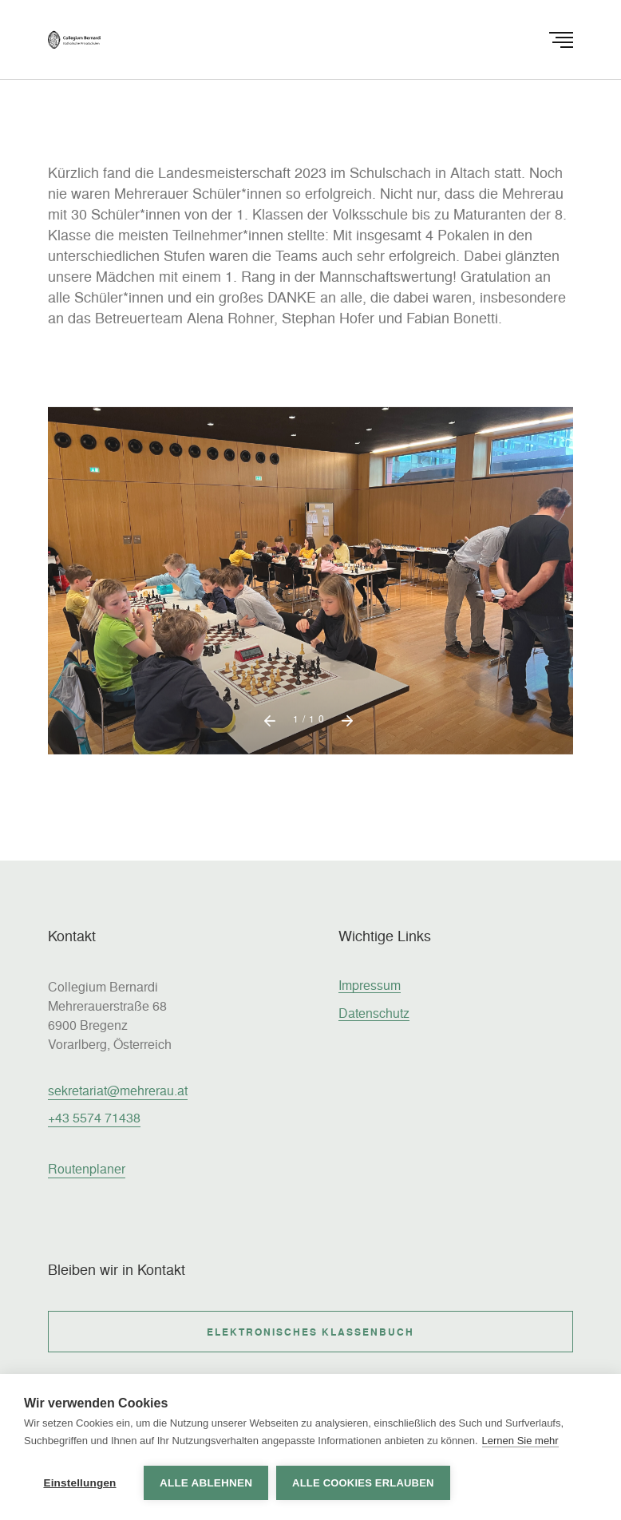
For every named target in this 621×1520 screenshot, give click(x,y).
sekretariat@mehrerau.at (118, 1090)
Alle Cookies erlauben (363, 1483)
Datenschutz (373, 1013)
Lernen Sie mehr (520, 1441)
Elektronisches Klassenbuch (310, 1331)
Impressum (369, 985)
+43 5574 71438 (94, 1117)
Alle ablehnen (206, 1483)
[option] (310, 603)
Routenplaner (86, 1168)
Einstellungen (79, 1483)
